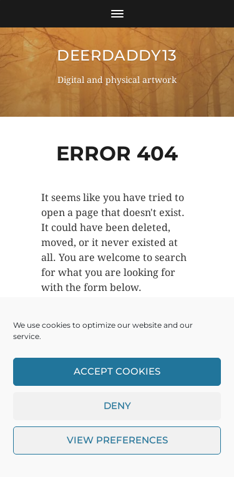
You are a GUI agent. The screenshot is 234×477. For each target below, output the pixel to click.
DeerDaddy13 (117, 55)
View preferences (117, 444)
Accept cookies (117, 375)
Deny (117, 409)
